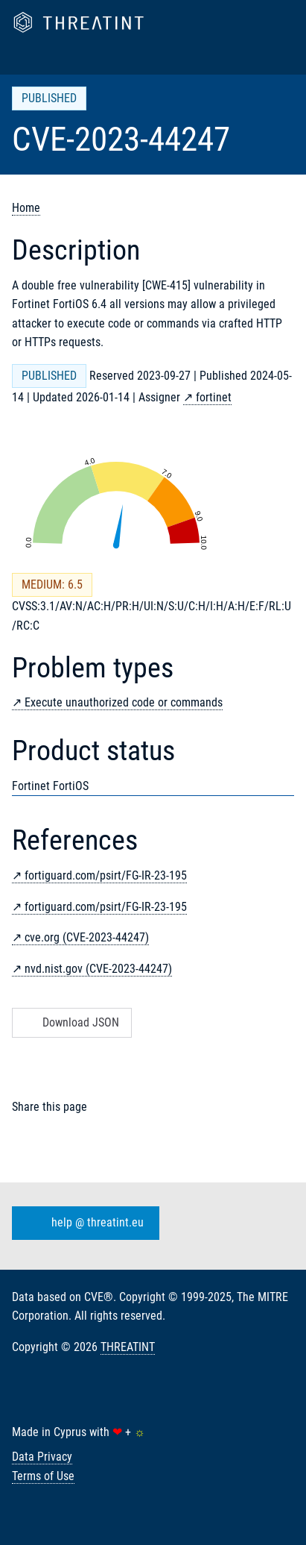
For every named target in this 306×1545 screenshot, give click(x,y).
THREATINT (128, 1347)
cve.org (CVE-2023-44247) (87, 937)
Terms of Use (43, 1476)
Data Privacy (42, 1457)
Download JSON (70, 1022)
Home (26, 208)
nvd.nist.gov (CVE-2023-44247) (98, 969)
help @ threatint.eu (83, 1222)
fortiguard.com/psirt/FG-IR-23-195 (106, 875)
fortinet (214, 397)
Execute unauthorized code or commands (124, 702)
